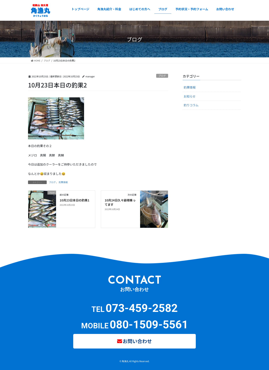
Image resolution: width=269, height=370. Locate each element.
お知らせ (190, 96)
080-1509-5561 (149, 324)
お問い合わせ (137, 340)
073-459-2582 (142, 308)
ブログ (162, 75)
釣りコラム (191, 105)
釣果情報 (63, 182)
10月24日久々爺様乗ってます (120, 202)
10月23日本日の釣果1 (74, 200)
